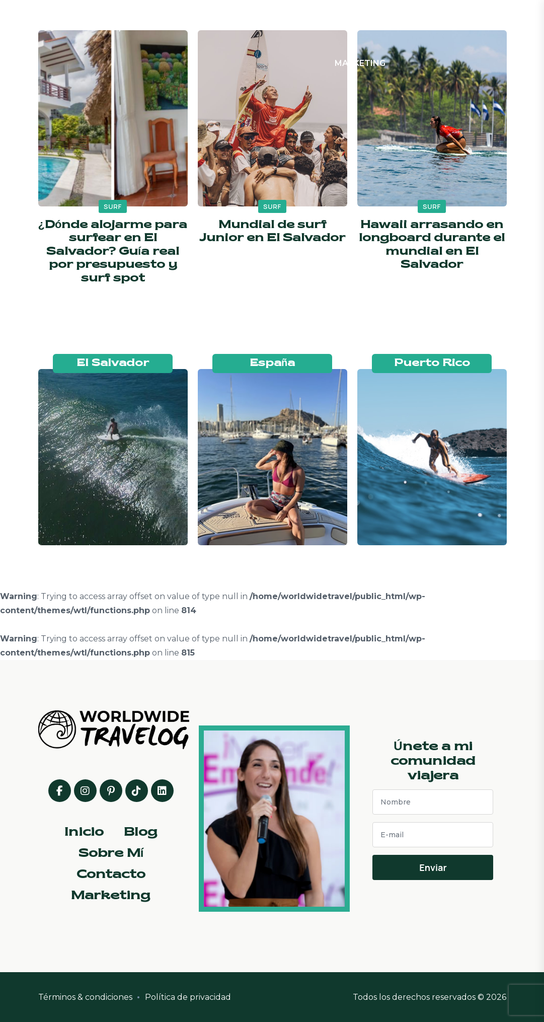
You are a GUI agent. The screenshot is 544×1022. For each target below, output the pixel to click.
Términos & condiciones (85, 997)
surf (113, 206)
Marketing (360, 63)
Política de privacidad (188, 997)
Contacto (356, 21)
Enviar (432, 867)
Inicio (228, 21)
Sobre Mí (303, 21)
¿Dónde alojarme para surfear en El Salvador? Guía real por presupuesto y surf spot (113, 252)
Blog (262, 21)
